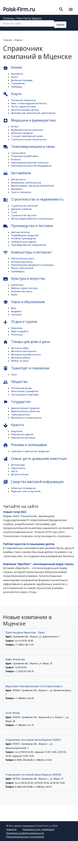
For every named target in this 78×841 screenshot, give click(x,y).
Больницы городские (22, 133)
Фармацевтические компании (27, 129)
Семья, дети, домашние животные (35, 458)
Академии (16, 311)
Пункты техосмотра (21, 192)
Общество (15, 382)
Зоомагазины (18, 468)
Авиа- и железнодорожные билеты (29, 103)
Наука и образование (24, 302)
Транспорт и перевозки (26, 368)
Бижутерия (16, 431)
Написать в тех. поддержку (38, 829)
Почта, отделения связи (23, 106)
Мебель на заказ (19, 360)
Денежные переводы (21, 80)
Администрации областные (25, 411)
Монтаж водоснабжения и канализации (32, 218)
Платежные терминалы (23, 100)
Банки (14, 76)
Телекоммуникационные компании (30, 162)
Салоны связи (18, 153)
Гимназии (16, 314)
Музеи (14, 294)
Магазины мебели (20, 357)
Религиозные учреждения (24, 391)
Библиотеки (17, 284)
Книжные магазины (21, 291)
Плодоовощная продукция (25, 235)
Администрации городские (25, 408)
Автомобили (17, 173)
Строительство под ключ (24, 215)
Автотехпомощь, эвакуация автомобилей (32, 185)
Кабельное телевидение (23, 488)
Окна (14, 212)
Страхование (18, 83)
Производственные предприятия (28, 244)
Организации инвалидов (24, 394)
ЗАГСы (14, 471)
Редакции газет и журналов (25, 491)
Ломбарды (16, 86)
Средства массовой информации (33, 482)
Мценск (37, 18)
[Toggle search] (61, 9)
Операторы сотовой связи (24, 156)
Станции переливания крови (27, 136)
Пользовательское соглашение (25, 836)
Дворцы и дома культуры (24, 288)
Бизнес (12, 67)
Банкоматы (17, 73)
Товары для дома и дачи (26, 342)
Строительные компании (24, 205)
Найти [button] (60, 24)
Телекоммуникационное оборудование (31, 165)
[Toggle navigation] (70, 9)
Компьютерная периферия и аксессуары (32, 264)
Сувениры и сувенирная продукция (30, 451)
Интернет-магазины (22, 261)
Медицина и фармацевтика (29, 120)
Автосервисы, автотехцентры (26, 182)
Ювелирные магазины (23, 437)
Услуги (12, 94)
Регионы (9, 18)
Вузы (13, 308)
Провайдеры (18, 271)
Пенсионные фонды (21, 388)
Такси (14, 374)
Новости (11, 829)
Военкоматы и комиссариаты (26, 417)
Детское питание (19, 474)
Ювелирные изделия (22, 434)
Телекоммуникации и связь (29, 146)
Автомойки (16, 189)
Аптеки (15, 126)
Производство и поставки (28, 226)
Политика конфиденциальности (25, 833)
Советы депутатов (20, 414)
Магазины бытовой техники (26, 354)
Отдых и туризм (20, 322)
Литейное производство (23, 238)
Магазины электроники (23, 351)
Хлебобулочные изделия (23, 241)
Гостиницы (16, 334)
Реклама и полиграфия (25, 445)
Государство (17, 402)
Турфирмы (16, 328)
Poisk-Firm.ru (19, 9)
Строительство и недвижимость (33, 199)
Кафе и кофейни (19, 331)
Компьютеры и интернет (27, 252)
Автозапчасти (18, 179)
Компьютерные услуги (22, 258)
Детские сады (18, 464)
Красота (13, 425)
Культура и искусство (24, 278)
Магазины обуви (20, 348)
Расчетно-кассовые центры (25, 109)
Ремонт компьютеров (22, 268)
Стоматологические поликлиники (29, 139)
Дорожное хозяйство (21, 209)
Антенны (15, 159)
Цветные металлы (20, 232)
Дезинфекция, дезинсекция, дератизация (33, 113)
